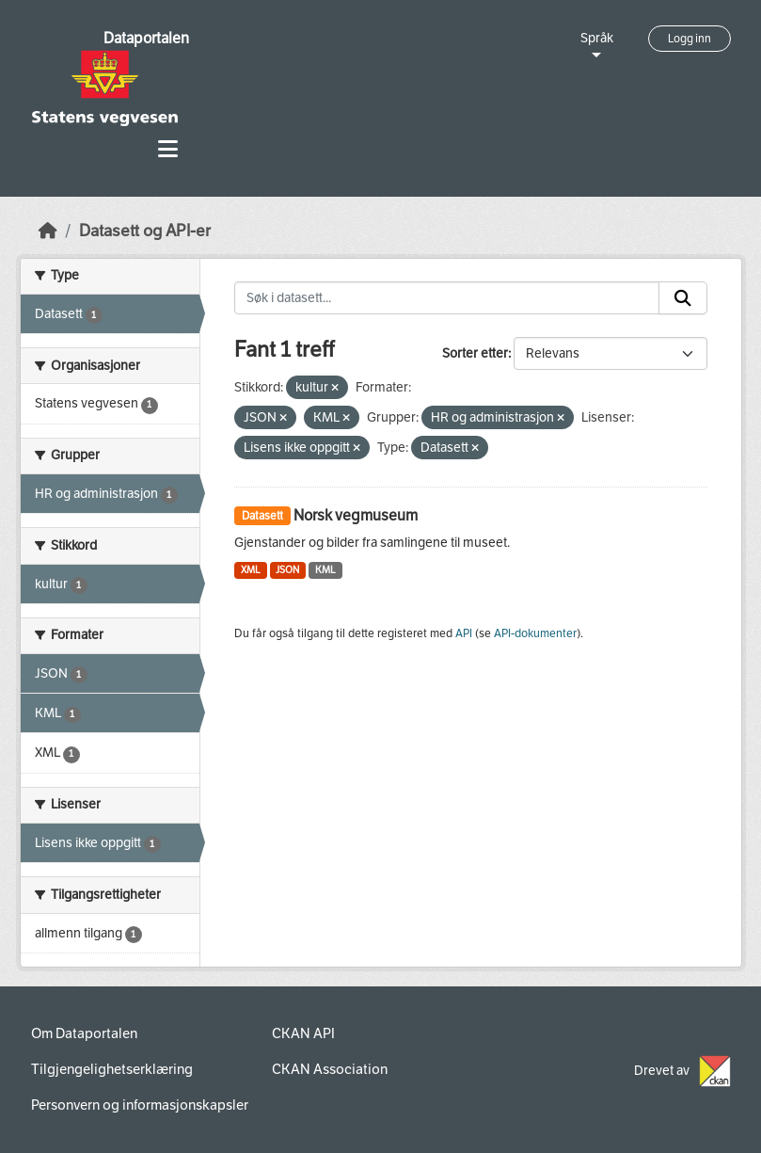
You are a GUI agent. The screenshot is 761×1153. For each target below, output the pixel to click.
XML (251, 570)
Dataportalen (146, 38)
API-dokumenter (535, 633)
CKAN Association (330, 1069)
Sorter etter (475, 353)
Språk (596, 38)
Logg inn (689, 38)
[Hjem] (48, 231)
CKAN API (303, 1033)
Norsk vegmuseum (355, 515)
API (463, 633)
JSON (287, 570)
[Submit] (682, 298)
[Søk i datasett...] (446, 298)
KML (325, 570)
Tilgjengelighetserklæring (112, 1069)
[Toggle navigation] (168, 149)
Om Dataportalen (84, 1033)
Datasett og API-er (145, 231)
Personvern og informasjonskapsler (139, 1105)
